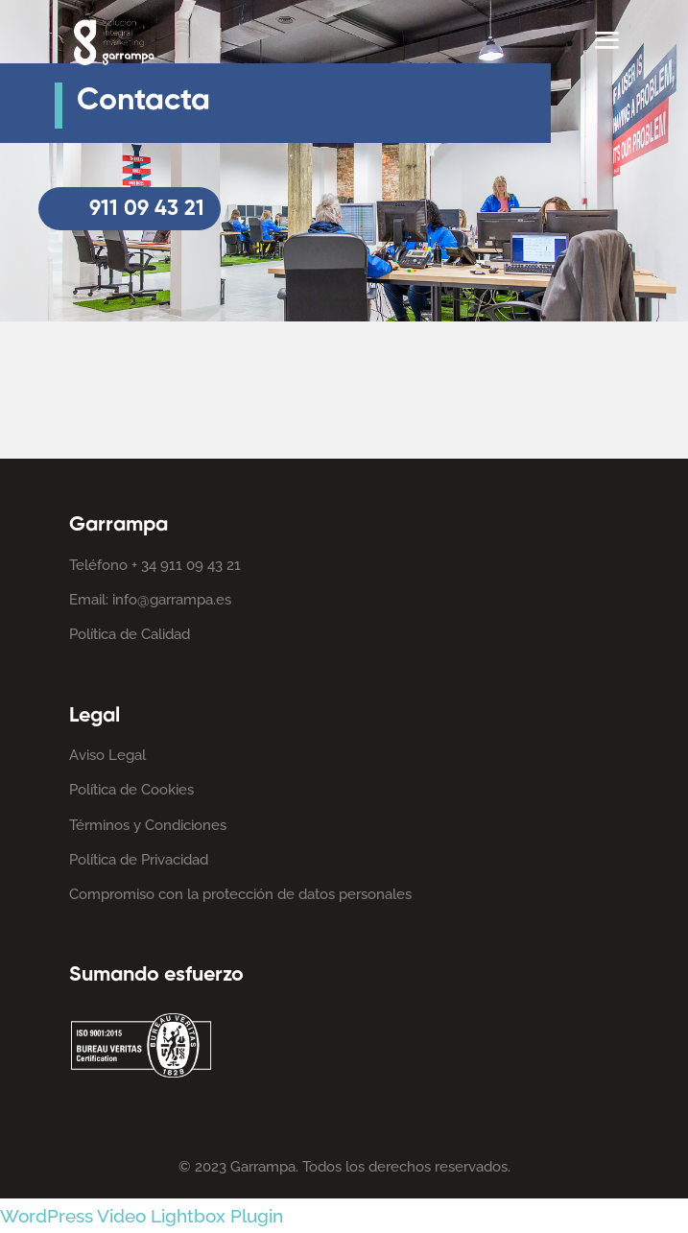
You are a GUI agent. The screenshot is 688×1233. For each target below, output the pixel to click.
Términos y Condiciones (147, 825)
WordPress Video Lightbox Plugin (141, 1215)
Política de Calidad (129, 634)
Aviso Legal (107, 755)
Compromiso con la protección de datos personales (240, 894)
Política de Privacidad (138, 859)
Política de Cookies (131, 789)
